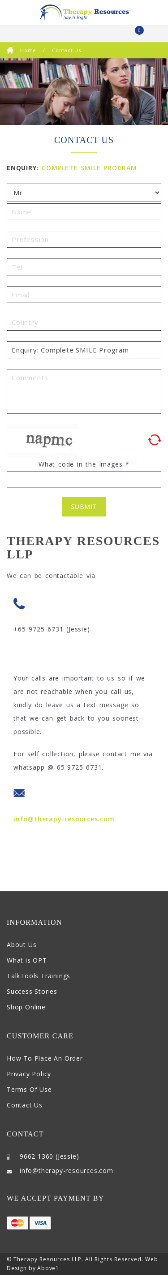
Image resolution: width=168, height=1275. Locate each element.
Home (21, 50)
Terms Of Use (29, 1089)
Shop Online (26, 1007)
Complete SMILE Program (89, 168)
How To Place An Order (45, 1058)
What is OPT (27, 960)
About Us (21, 944)
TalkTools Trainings (38, 976)
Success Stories (32, 991)
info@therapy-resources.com (64, 819)
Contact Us (25, 1105)
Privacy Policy (29, 1074)
